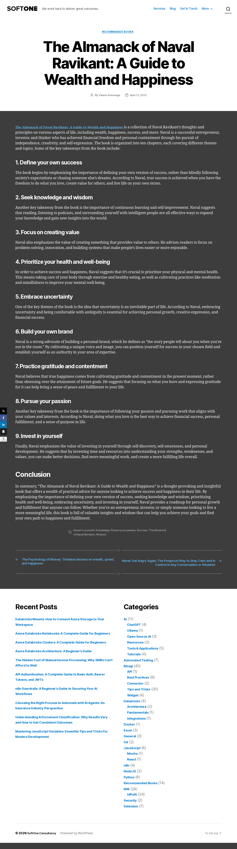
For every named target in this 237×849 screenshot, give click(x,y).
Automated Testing (140, 666)
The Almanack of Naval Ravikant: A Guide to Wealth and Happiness (76, 128)
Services (159, 8)
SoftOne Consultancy (43, 839)
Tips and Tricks (140, 695)
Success (144, 531)
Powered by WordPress (79, 839)
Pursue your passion (124, 531)
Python (130, 783)
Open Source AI (140, 642)
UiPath (132, 800)
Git (126, 748)
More (205, 8)
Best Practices (139, 683)
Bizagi (129, 672)
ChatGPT (135, 631)
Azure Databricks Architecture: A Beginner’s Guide (59, 668)
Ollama (133, 636)
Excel (128, 736)
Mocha (133, 759)
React (132, 765)
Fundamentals (139, 718)
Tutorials (135, 660)
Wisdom (115, 535)
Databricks (133, 707)
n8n (127, 771)
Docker (130, 730)
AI (125, 625)
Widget (133, 701)
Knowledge (103, 531)
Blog (173, 8)
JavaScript (133, 754)
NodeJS (130, 777)
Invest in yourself (84, 531)
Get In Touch (188, 8)
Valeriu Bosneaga (109, 96)
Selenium (132, 812)
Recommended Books (118, 32)
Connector (136, 689)
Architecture (138, 713)
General (130, 742)
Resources (136, 648)
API (130, 677)
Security (131, 806)
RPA (127, 795)
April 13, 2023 (139, 96)
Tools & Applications (145, 654)
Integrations (137, 724)
